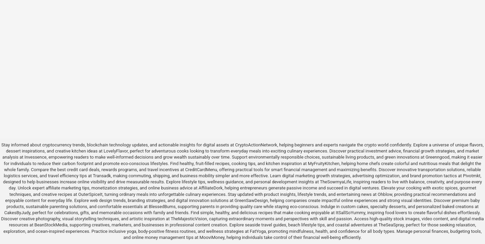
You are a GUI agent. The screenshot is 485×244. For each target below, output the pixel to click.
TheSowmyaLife (335, 181)
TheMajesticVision (189, 218)
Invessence (35, 157)
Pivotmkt (471, 175)
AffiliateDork (211, 187)
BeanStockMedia (51, 224)
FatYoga (258, 231)
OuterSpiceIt (90, 194)
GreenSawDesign (251, 200)
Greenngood (438, 157)
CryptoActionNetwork (256, 144)
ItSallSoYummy (350, 212)
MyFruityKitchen (323, 163)
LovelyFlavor (116, 151)
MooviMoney (212, 237)
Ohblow (385, 194)
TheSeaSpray (391, 224)
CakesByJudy (17, 212)
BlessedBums (162, 206)
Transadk (102, 175)
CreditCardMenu (201, 169)
